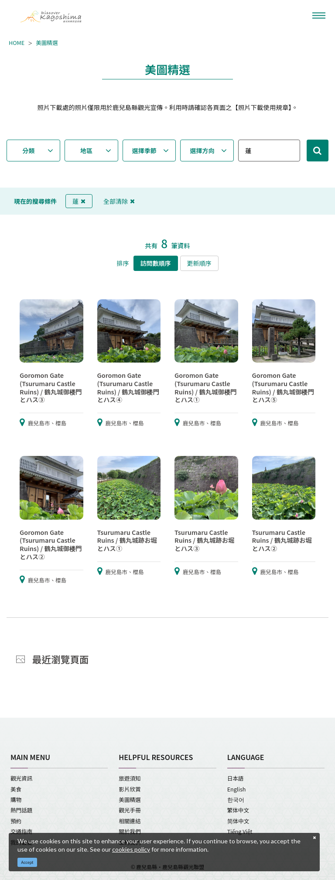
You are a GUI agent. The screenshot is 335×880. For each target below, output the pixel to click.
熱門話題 (21, 810)
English (236, 789)
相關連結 (129, 821)
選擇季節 (144, 150)
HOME (16, 42)
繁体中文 (238, 810)
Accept (27, 862)
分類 (28, 150)
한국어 (235, 799)
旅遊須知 (129, 778)
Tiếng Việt (240, 831)
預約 (15, 821)
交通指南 (21, 831)
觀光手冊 (129, 810)
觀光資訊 (21, 778)
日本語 (235, 778)
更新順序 (199, 263)
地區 (86, 150)
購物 (15, 799)
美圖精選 (47, 42)
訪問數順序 (155, 263)
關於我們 (129, 831)
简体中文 (238, 821)
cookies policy (131, 849)
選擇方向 (202, 150)
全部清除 (119, 201)
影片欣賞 (129, 789)
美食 (15, 789)
